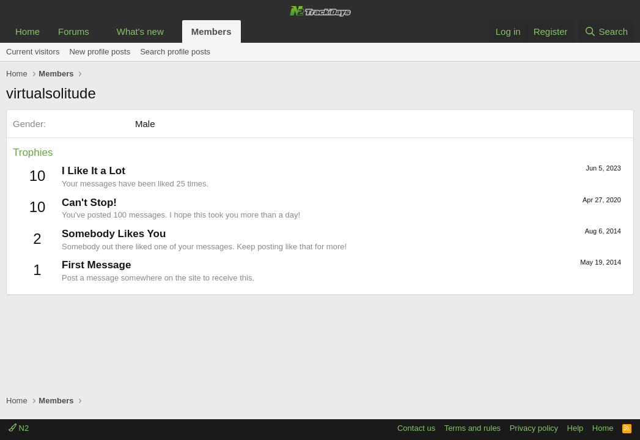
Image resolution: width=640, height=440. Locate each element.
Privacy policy (534, 428)
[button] (99, 31)
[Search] (606, 31)
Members (211, 31)
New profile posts (99, 51)
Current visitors (32, 51)
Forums (73, 31)
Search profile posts (175, 51)
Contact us (416, 428)
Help (575, 428)
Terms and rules (472, 428)
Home (27, 31)
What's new (140, 31)
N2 (19, 428)
